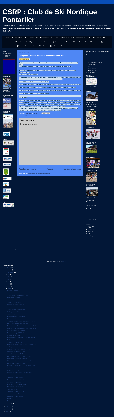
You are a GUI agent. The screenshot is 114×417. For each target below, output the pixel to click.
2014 (8, 407)
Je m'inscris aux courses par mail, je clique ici (98, 55)
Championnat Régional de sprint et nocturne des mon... (22, 344)
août (9, 274)
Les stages (47, 42)
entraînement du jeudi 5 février (15, 382)
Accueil (50, 169)
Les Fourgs (91, 236)
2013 (8, 409)
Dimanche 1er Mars (12, 290)
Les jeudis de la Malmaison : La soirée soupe (19, 323)
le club (36, 42)
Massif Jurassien (92, 68)
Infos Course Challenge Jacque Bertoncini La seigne (21, 361)
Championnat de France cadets (15, 375)
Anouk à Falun (11, 300)
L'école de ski (23, 42)
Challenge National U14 (13, 312)
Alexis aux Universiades (13, 394)
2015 (8, 268)
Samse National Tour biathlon (15, 377)
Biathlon (6, 38)
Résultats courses (9, 46)
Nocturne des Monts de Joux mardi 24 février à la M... (21, 326)
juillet (9, 277)
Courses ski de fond (12, 389)
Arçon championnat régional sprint (16, 330)
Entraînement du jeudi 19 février (16, 333)
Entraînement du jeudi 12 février (16, 363)
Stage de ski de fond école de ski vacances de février (21, 328)
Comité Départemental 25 (95, 62)
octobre (10, 270)
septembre (11, 272)
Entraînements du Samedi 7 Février (16, 380)
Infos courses (96, 38)
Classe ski (31, 38)
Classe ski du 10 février (13, 370)
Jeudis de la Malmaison (13, 335)
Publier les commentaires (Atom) (39, 173)
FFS (89, 66)
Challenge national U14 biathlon (16, 316)
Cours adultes (44, 38)
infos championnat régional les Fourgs (17, 295)
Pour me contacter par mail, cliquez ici (91, 204)
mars (9, 286)
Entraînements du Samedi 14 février (17, 358)
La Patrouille (10, 398)
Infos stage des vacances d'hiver (16, 307)
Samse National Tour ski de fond (16, 351)
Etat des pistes (92, 64)
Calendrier (18, 38)
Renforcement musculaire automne (87, 42)
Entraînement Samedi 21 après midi (16, 319)
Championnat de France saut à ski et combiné (19, 373)
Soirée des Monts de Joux (14, 302)
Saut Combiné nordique (28, 46)
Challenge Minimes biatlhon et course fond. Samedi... (21, 337)
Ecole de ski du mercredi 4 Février (16, 384)
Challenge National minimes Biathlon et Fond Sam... (21, 321)
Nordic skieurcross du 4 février (15, 387)
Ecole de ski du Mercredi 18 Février (17, 340)
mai (9, 281)
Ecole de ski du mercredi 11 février (16, 368)
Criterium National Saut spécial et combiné (18, 349)
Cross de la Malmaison (62, 38)
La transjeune (10, 401)
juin (9, 279)
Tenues (56, 46)
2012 (8, 411)
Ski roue (45, 46)
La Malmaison (91, 234)
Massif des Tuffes (91, 227)
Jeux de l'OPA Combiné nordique (16, 309)
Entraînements (80, 38)
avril (9, 284)
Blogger (64, 261)
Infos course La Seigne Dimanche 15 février (19, 356)
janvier (9, 404)
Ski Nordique (91, 72)
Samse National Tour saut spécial (16, 391)
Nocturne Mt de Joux (64, 42)
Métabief (90, 232)
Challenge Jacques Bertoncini (15, 347)
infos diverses (8, 42)
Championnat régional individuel (15, 305)
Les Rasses (91, 230)
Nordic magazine (92, 70)
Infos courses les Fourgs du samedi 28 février (19, 293)
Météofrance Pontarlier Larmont (8, 55)
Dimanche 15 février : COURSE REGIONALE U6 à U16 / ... (23, 366)
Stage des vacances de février (15, 354)
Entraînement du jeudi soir (14, 297)
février (9, 288)
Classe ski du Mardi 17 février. (15, 342)
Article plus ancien (72, 169)
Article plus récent (27, 169)
